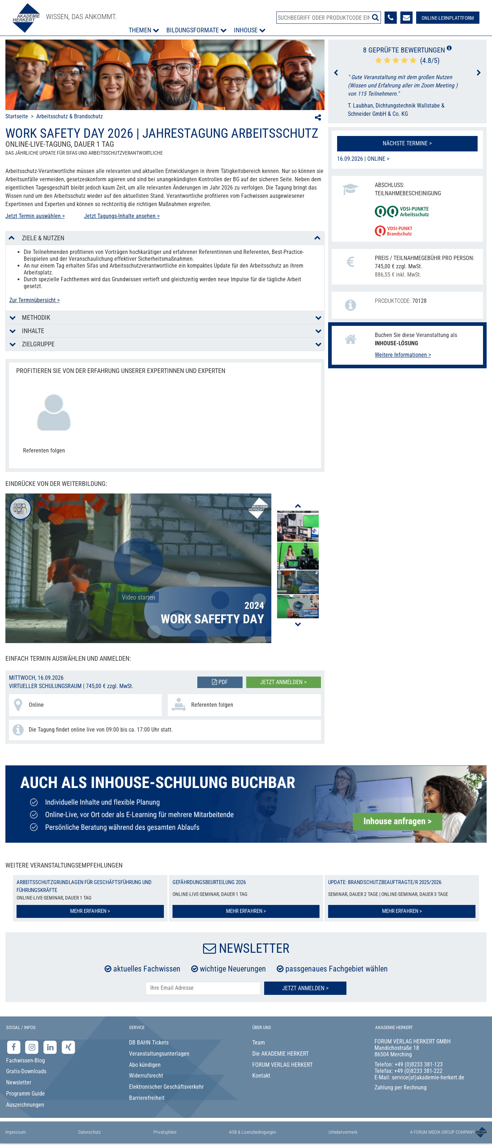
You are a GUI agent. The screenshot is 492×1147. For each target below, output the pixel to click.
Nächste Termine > (407, 143)
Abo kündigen (145, 1064)
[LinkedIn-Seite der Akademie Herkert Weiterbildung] (51, 1047)
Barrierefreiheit (147, 1097)
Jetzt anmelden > (283, 682)
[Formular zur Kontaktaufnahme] (406, 17)
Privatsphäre (164, 1132)
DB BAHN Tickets (149, 1042)
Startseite (16, 116)
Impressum (15, 1132)
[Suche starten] (375, 17)
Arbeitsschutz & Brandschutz (69, 116)
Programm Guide (25, 1093)
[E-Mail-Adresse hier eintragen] (203, 988)
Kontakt (261, 1075)
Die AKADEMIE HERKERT (280, 1053)
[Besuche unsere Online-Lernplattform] (447, 18)
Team (258, 1042)
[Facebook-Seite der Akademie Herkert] (14, 1047)
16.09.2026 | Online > (363, 158)
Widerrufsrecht (146, 1075)
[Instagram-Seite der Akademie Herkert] (33, 1047)
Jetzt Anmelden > (305, 988)
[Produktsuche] (328, 18)
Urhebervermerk (343, 1132)
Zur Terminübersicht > (34, 300)
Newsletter (18, 1082)
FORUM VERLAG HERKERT (282, 1064)
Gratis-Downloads (26, 1071)
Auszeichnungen (25, 1104)
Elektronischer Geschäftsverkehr (166, 1086)
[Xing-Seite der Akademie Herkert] (68, 1047)
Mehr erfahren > (90, 911)
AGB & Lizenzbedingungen (252, 1132)
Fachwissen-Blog (25, 1060)
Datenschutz (89, 1132)
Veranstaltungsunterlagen (159, 1053)
